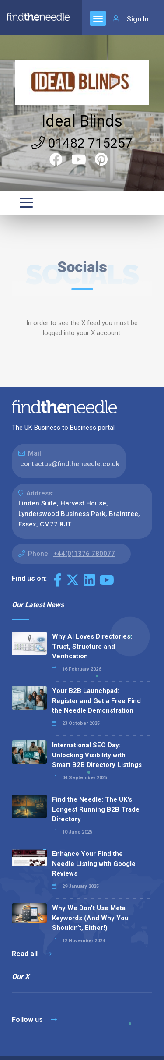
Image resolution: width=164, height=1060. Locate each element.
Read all (32, 954)
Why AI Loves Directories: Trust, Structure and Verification (92, 646)
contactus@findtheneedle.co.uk (69, 464)
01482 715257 (82, 143)
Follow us (34, 1019)
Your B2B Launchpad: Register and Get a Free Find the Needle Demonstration (96, 700)
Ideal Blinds (82, 121)
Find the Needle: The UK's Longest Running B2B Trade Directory (96, 809)
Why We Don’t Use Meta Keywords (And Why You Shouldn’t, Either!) (90, 918)
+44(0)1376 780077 (84, 554)
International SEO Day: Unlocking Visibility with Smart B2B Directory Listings (97, 755)
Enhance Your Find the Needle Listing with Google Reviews (94, 863)
